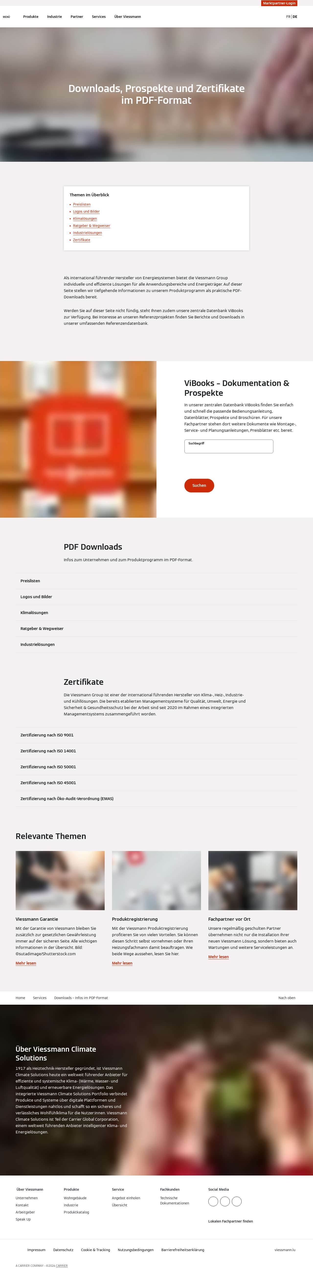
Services (99, 16)
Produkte (30, 16)
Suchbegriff (196, 443)
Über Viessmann (127, 16)
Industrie (54, 16)
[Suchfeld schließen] (278, 17)
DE (295, 16)
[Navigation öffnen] (6, 16)
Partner (77, 16)
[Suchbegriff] (229, 449)
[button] (288, 997)
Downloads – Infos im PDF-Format (81, 998)
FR (288, 16)
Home (20, 998)
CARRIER (62, 1266)
